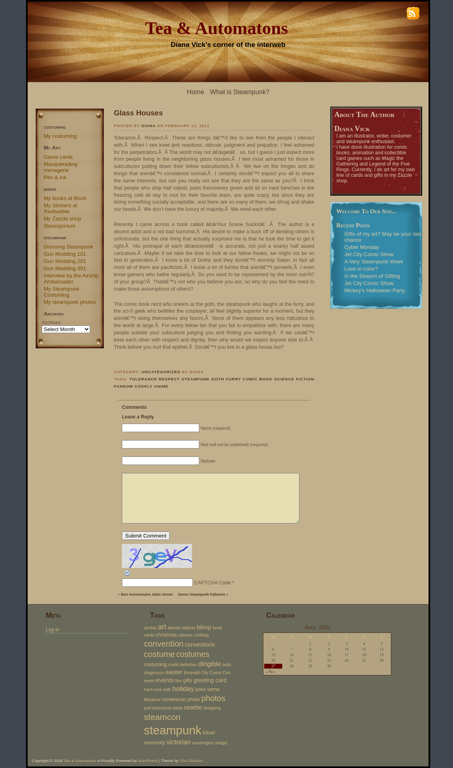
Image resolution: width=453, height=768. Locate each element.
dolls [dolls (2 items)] (226, 664)
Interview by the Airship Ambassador (71, 279)
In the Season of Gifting (372, 276)
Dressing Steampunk (68, 247)
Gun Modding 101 (65, 254)
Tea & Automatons (216, 28)
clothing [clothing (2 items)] (201, 635)
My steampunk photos (70, 302)
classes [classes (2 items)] (185, 635)
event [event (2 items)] (149, 680)
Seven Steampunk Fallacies (201, 594)
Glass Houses (138, 113)
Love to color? (361, 269)
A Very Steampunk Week (373, 262)
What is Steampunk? (239, 92)
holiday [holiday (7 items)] (183, 689)
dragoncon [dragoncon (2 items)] (154, 672)
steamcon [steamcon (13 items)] (162, 717)
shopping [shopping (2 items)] (211, 707)
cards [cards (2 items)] (149, 635)
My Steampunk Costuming (61, 292)
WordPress (148, 760)
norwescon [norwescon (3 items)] (174, 699)
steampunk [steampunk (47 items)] (172, 730)
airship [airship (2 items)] (150, 627)
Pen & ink (55, 177)
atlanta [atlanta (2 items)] (174, 627)
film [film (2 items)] (178, 680)
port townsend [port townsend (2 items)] (157, 707)
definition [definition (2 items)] (188, 664)
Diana (149, 125)
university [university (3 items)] (154, 743)
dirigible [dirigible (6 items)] (209, 663)
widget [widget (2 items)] (221, 742)
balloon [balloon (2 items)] (188, 627)
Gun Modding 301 (65, 268)
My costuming (60, 136)
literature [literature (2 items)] (152, 699)
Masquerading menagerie (60, 167)
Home (195, 92)
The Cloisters (191, 760)
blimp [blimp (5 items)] (204, 627)
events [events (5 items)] (165, 680)
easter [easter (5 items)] (174, 672)
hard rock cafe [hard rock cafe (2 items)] (157, 689)
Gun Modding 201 (65, 261)
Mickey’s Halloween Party (374, 290)
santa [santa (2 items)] (177, 707)
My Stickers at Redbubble (60, 208)
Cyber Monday (361, 247)
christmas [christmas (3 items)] (166, 635)
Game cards (58, 157)
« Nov (270, 672)
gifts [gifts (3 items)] (187, 680)
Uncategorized (161, 372)
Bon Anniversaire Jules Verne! (147, 594)
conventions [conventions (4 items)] (200, 644)
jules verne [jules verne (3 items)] (208, 689)
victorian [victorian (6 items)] (178, 742)
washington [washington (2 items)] (203, 742)
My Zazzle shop (62, 219)
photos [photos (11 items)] (213, 698)
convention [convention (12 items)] (164, 643)
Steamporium (59, 226)
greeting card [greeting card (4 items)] (210, 680)
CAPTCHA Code (212, 583)
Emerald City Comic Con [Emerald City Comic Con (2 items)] (207, 672)
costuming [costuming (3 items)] (155, 664)
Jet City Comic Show (369, 254)
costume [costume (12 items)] (159, 654)
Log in (52, 630)
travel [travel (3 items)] (209, 733)
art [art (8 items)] (162, 627)
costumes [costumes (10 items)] (193, 654)
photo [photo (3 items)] (194, 699)
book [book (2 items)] (217, 627)
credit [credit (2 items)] (173, 664)
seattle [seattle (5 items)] (193, 707)
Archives (51, 322)
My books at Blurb (65, 198)
